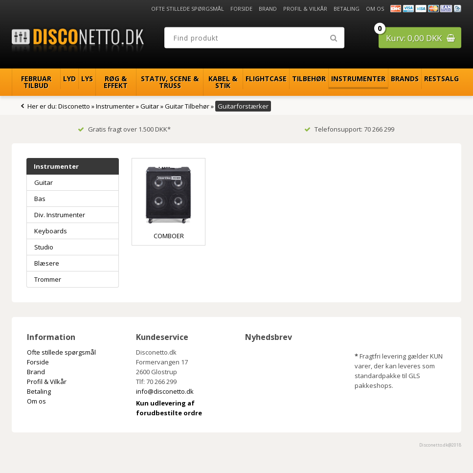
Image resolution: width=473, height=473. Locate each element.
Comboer (169, 235)
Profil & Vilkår (305, 8)
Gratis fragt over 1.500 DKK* (124, 129)
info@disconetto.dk (165, 391)
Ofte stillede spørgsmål (187, 8)
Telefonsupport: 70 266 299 (349, 129)
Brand (268, 8)
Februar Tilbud (36, 82)
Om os (375, 8)
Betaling (347, 8)
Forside (241, 8)
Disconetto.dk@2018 (440, 445)
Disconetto (74, 106)
